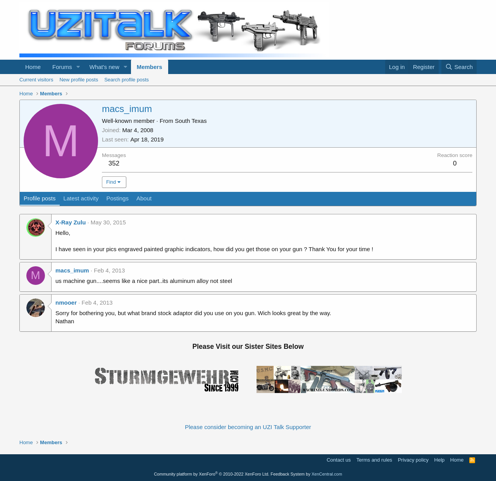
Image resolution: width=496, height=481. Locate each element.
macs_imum (72, 270)
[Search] (459, 67)
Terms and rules (374, 460)
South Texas (191, 120)
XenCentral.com (327, 474)
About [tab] (144, 198)
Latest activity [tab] (81, 198)
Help (439, 460)
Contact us (339, 460)
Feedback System (287, 474)
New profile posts (78, 80)
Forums (62, 67)
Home (33, 67)
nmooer (66, 302)
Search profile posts (126, 80)
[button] (78, 67)
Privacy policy (413, 460)
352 (113, 163)
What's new (104, 67)
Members (149, 67)
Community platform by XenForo (211, 474)
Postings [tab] (117, 198)
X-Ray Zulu (70, 222)
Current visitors (36, 80)
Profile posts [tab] (40, 198)
